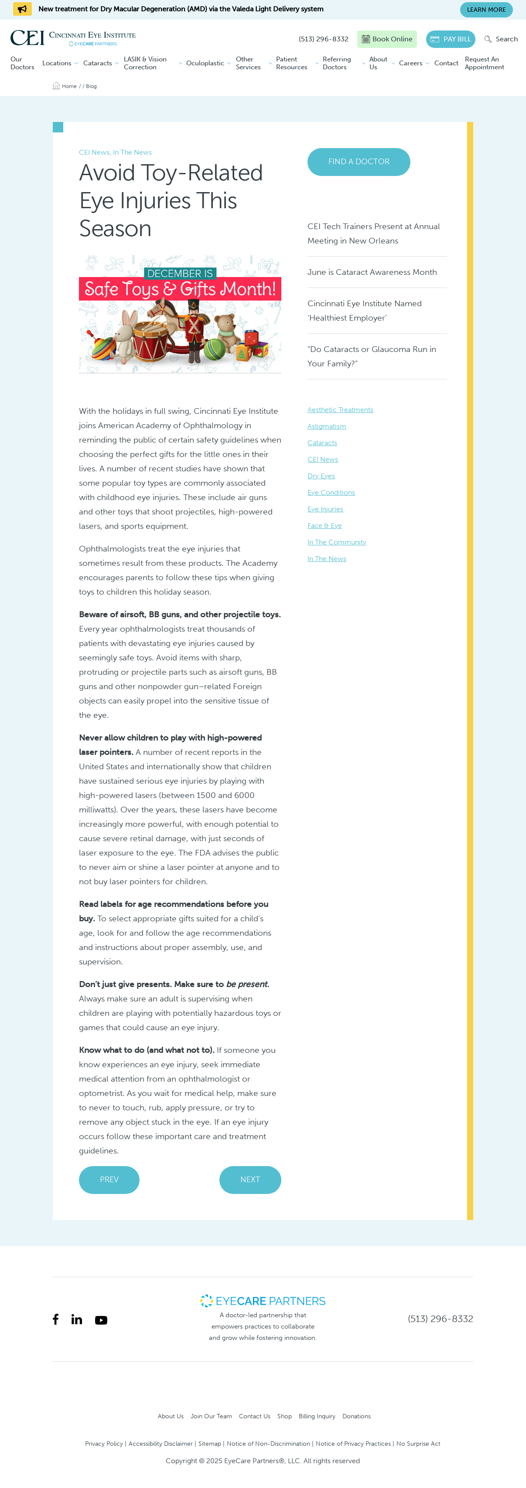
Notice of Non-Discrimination (268, 1443)
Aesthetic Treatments (340, 410)
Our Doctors (22, 63)
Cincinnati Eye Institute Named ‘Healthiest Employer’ (364, 310)
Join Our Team (211, 1416)
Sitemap (209, 1443)
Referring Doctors (337, 63)
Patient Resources (291, 63)
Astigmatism (326, 426)
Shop (284, 1416)
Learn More (486, 10)
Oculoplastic (205, 63)
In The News (326, 559)
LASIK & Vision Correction (145, 63)
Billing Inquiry (317, 1416)
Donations (356, 1416)
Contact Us (254, 1416)
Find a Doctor (358, 161)
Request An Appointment (484, 63)
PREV (109, 1179)
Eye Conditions (331, 492)
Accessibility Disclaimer (161, 1443)
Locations (57, 63)
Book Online (387, 39)
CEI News (322, 459)
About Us (378, 63)
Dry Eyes (321, 476)
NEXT (250, 1179)
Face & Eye (324, 525)
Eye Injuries (325, 509)
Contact (446, 63)
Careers (411, 63)
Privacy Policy (104, 1443)
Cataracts (97, 63)
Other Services (248, 63)
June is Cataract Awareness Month (372, 272)
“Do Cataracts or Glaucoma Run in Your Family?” (371, 356)
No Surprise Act (418, 1443)
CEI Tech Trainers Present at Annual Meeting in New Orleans (373, 233)
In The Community (336, 542)
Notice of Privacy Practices (353, 1443)
